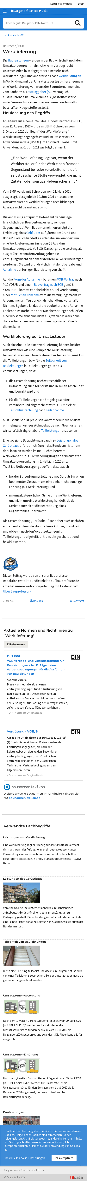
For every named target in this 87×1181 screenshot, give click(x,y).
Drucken (36, 601)
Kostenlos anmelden (61, 3)
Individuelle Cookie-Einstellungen (25, 1158)
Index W (19, 35)
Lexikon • (9, 35)
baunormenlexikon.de (24, 798)
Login (81, 3)
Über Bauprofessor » (17, 591)
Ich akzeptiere (64, 1158)
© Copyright (77, 601)
